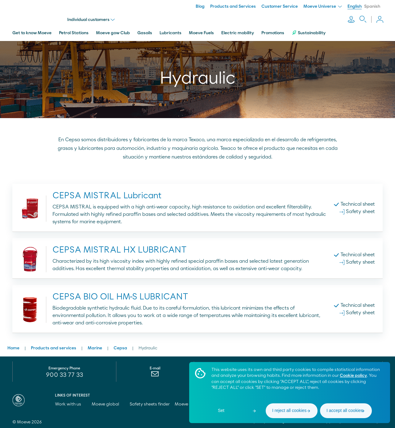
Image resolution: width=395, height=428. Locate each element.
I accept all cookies (344, 410)
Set (221, 410)
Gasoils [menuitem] (144, 32)
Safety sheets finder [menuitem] (150, 403)
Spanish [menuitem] (372, 6)
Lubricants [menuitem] (170, 32)
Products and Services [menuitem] (233, 6)
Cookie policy (353, 375)
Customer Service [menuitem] (279, 6)
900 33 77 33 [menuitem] (64, 374)
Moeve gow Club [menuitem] (113, 32)
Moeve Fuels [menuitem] (201, 32)
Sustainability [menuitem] (309, 31)
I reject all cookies (289, 410)
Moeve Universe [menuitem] (322, 6)
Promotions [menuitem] (272, 32)
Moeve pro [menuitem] (188, 403)
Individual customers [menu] (91, 19)
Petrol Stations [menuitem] (74, 32)
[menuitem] (155, 374)
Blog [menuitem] (200, 6)
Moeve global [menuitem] (108, 403)
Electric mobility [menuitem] (237, 32)
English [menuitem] (354, 6)
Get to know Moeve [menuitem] (32, 32)
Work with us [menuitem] (71, 403)
